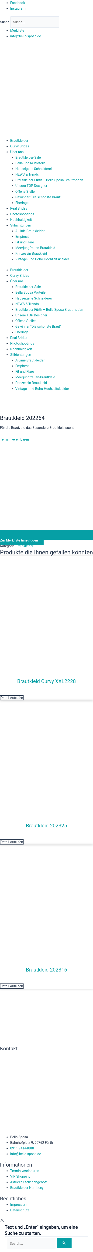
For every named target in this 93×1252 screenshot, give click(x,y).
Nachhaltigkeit (21, 220)
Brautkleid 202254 (22, 418)
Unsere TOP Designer (31, 186)
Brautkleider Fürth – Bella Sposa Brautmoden (49, 180)
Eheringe (22, 203)
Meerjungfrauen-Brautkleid (35, 248)
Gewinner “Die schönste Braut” (38, 197)
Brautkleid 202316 (46, 970)
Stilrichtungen (20, 225)
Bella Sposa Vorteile (30, 163)
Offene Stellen (26, 191)
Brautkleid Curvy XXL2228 (46, 681)
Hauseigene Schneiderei (33, 169)
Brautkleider (19, 140)
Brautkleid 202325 (46, 826)
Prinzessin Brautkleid (31, 253)
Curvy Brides (19, 146)
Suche (4, 22)
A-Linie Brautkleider (30, 231)
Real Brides (18, 208)
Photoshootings (22, 214)
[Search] (64, 1243)
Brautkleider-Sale (28, 157)
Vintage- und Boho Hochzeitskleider (42, 259)
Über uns (17, 152)
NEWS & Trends (27, 174)
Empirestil (23, 236)
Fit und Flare (24, 242)
